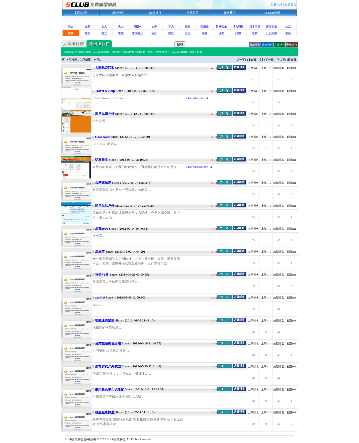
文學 (154, 26)
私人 (171, 26)
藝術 (87, 32)
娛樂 (187, 26)
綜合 (71, 26)
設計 (154, 32)
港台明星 (238, 26)
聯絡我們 (230, 12)
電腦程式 (137, 32)
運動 (221, 32)
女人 (104, 26)
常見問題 (192, 12)
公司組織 (271, 32)
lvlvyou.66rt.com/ (198, 166)
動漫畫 (204, 26)
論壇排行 (155, 12)
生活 (288, 26)
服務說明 (118, 12)
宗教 (255, 32)
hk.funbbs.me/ (196, 97)
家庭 (288, 32)
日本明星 (254, 26)
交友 (187, 32)
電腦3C (137, 26)
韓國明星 (221, 26)
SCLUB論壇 (272, 12)
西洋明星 (271, 26)
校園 (238, 32)
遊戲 (87, 26)
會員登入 (290, 4)
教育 (171, 32)
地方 (104, 32)
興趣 (204, 32)
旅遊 (71, 32)
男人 (121, 26)
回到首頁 (81, 12)
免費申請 (276, 4)
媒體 (121, 32)
